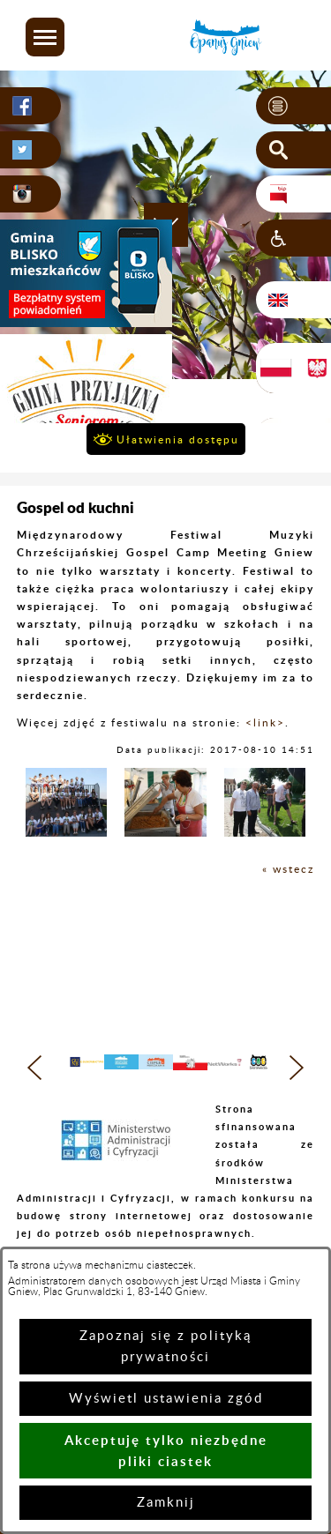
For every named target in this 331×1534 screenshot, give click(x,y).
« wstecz (288, 869)
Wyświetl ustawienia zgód (166, 1398)
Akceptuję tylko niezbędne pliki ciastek (165, 1451)
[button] (45, 37)
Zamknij (166, 1502)
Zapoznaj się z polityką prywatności (165, 1346)
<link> (265, 723)
